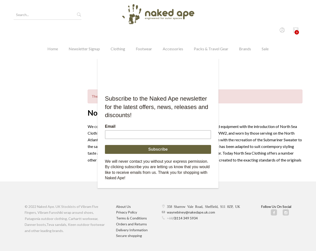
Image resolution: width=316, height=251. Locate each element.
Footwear (144, 33)
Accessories (173, 33)
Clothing (118, 33)
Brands (245, 33)
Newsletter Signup (84, 33)
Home (52, 33)
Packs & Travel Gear (211, 33)
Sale (265, 33)
